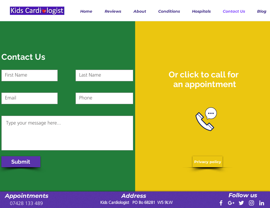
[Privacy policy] (207, 161)
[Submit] (20, 161)
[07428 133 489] (26, 203)
